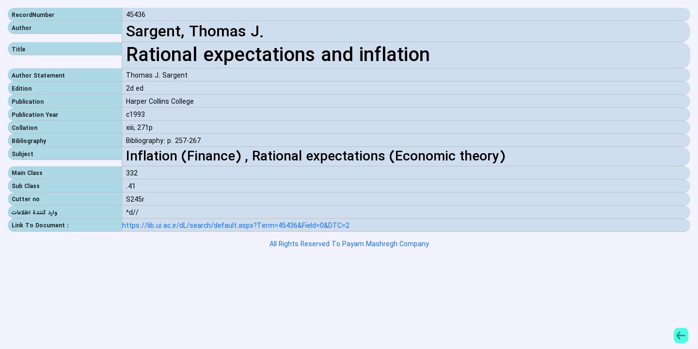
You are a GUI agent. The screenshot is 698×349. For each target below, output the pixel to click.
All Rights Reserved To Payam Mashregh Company (349, 244)
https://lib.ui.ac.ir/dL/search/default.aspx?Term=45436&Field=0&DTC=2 (235, 226)
